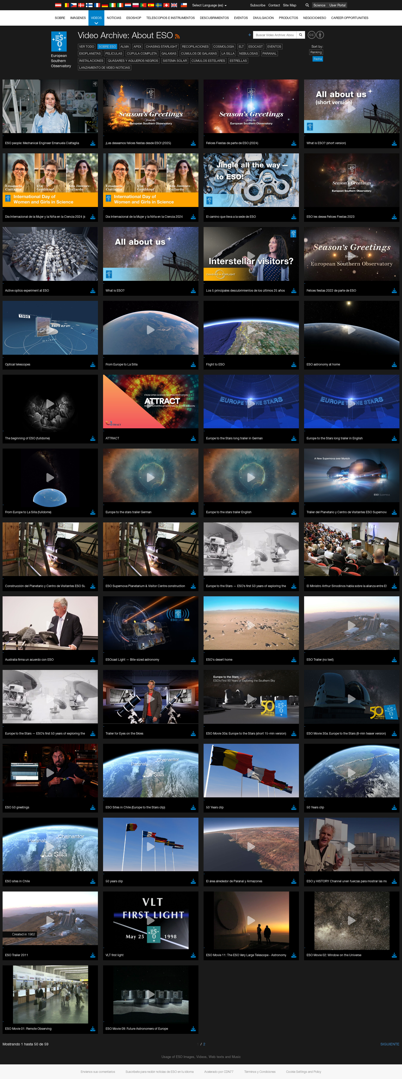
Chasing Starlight (161, 46)
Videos (96, 21)
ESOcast (255, 46)
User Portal (337, 5)
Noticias (114, 18)
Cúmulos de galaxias (199, 53)
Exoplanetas (90, 53)
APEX (137, 46)
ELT (241, 46)
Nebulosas (248, 53)
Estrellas (238, 61)
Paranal (270, 53)
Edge (59, 659)
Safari (60, 669)
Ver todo (86, 46)
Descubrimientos (214, 18)
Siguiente (389, 1044)
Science (319, 5)
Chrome (61, 654)
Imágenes (78, 18)
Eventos (241, 18)
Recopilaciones (195, 46)
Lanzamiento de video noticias (104, 68)
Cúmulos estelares (208, 61)
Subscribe (257, 5)
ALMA (124, 46)
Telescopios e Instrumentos (170, 18)
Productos (288, 18)
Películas (113, 53)
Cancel (82, 744)
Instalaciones (91, 61)
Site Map (289, 5)
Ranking (316, 52)
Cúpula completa (142, 53)
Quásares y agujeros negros (133, 61)
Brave (60, 650)
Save (56, 744)
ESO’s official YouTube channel (161, 560)
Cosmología (223, 46)
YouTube (51, 560)
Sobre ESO (107, 46)
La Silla (228, 53)
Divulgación (263, 18)
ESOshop (133, 18)
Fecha (318, 59)
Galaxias (169, 53)
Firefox (60, 664)
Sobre (60, 18)
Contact (274, 5)
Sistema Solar (175, 61)
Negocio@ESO (314, 18)
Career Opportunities (349, 18)
